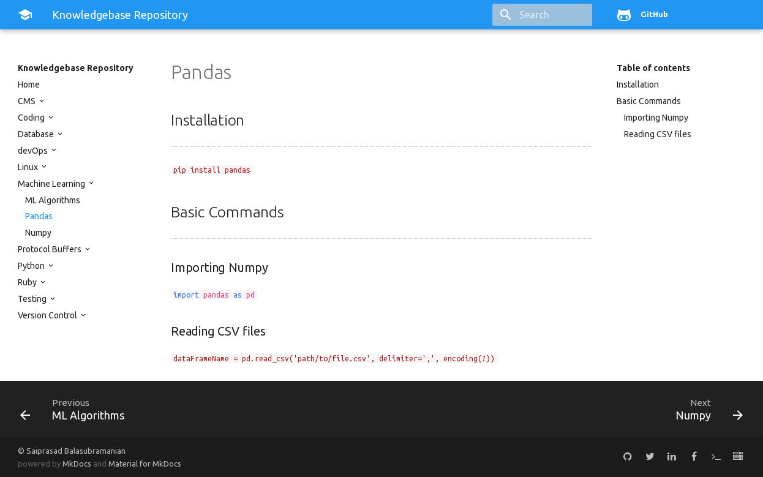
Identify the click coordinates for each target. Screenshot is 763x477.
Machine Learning (52, 184)
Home (29, 84)
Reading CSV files (657, 134)
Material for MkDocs (144, 463)
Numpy (38, 233)
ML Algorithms (52, 200)
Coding (32, 117)
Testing (33, 299)
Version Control (48, 315)
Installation (638, 84)
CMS (27, 101)
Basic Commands (649, 101)
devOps (34, 151)
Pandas (39, 216)
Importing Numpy (656, 117)
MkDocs (76, 463)
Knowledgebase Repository (75, 68)
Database (37, 134)
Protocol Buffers (50, 249)
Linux (29, 167)
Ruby (28, 282)
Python (32, 266)
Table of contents (653, 68)
